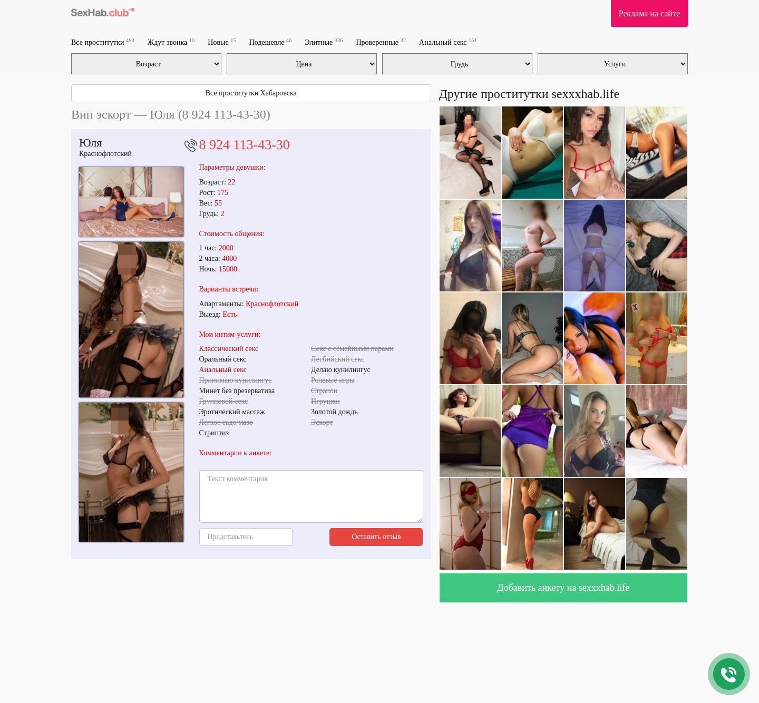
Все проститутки (102, 41)
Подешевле (270, 41)
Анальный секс (448, 41)
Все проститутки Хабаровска (251, 93)
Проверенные (381, 41)
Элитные (324, 41)
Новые (222, 41)
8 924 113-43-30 (244, 144)
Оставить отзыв (376, 537)
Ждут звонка (171, 41)
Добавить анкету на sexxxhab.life (563, 587)
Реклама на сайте (649, 13)
